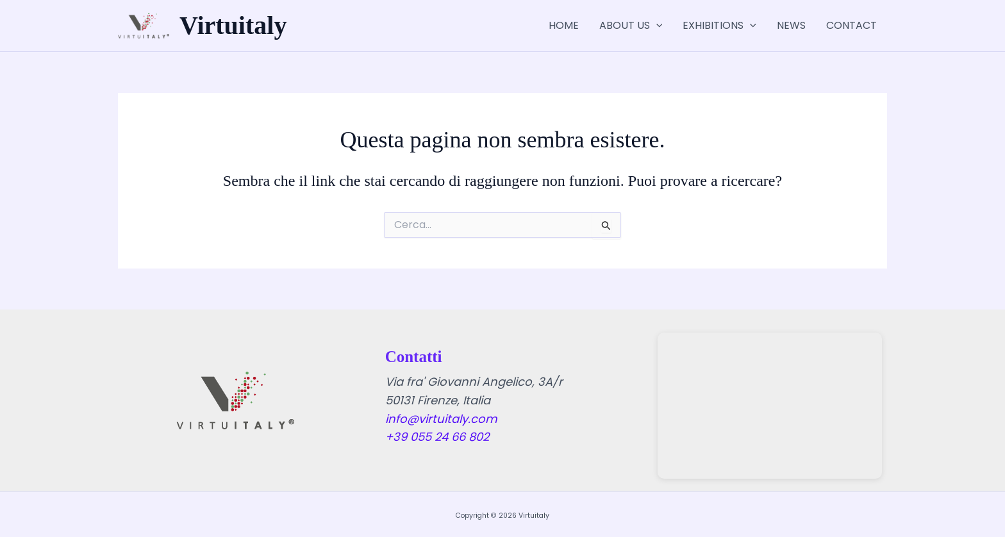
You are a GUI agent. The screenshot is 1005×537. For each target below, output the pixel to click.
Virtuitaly (233, 25)
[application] (656, 26)
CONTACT (851, 25)
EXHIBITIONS (719, 26)
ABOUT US (631, 26)
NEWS (791, 25)
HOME (564, 25)
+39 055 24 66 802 (437, 437)
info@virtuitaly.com (441, 419)
